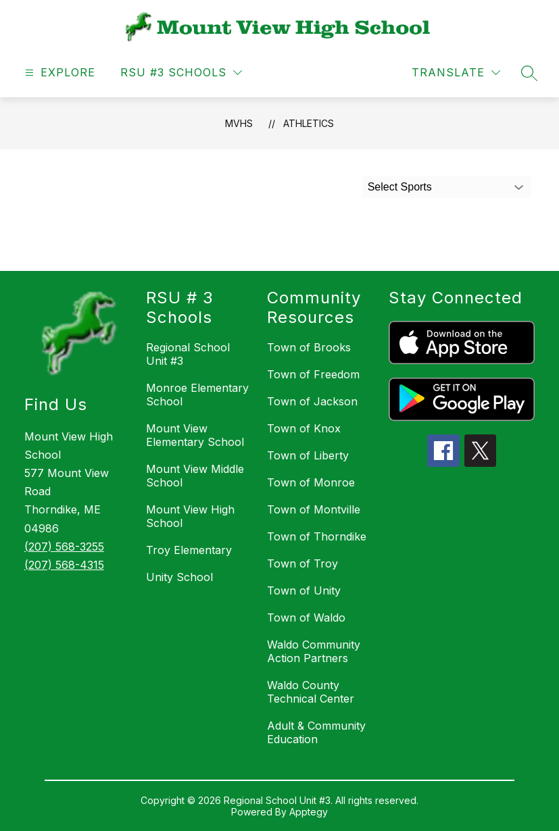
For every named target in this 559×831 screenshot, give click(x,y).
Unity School (179, 577)
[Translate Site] (456, 72)
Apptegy (308, 811)
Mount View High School (190, 516)
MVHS (239, 123)
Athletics (308, 123)
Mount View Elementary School (195, 435)
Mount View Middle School (195, 475)
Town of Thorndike (316, 536)
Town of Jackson (312, 401)
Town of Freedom (313, 374)
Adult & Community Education (316, 732)
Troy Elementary (189, 550)
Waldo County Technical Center (310, 691)
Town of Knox (304, 428)
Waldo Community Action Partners (313, 651)
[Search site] (529, 73)
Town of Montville (313, 509)
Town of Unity (304, 590)
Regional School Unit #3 (188, 354)
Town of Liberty (308, 455)
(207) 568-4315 (64, 565)
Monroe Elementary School (197, 394)
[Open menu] (58, 72)
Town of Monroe (311, 482)
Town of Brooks (309, 347)
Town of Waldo (306, 617)
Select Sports (400, 187)
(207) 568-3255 (64, 546)
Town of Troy (302, 563)
